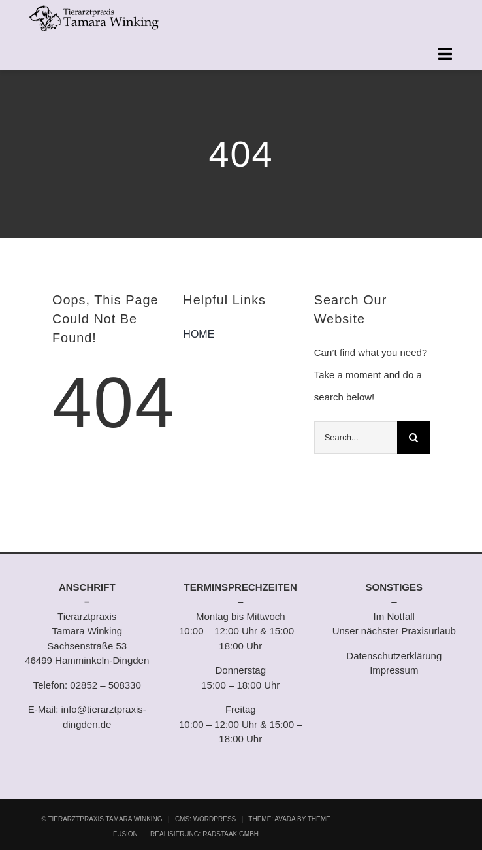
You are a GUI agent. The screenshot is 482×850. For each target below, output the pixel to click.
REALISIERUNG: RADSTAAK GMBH (204, 834)
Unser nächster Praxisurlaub (394, 630)
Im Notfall (394, 616)
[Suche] (413, 437)
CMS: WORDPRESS (205, 819)
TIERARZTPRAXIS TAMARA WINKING (105, 819)
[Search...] (355, 437)
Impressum (394, 670)
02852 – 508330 (105, 685)
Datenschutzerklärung (394, 655)
